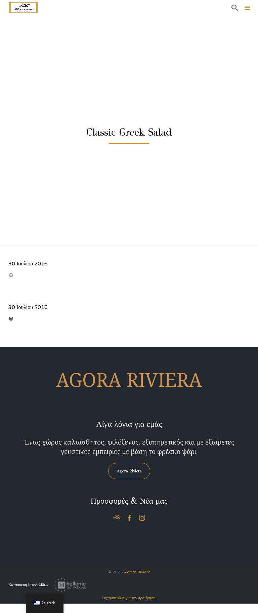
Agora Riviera (137, 572)
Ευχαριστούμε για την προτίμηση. (128, 598)
